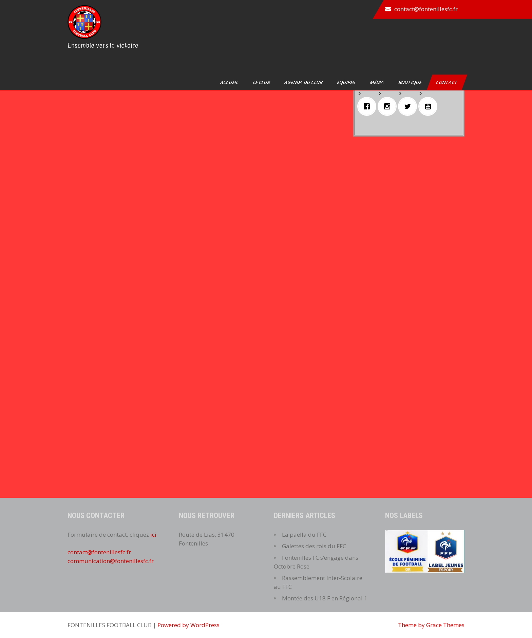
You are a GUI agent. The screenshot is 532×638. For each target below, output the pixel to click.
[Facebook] (368, 106)
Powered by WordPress (188, 625)
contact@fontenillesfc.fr (426, 9)
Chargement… (202, 254)
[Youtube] (429, 106)
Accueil (230, 82)
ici (153, 534)
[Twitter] (409, 106)
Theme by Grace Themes (431, 625)
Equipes (346, 82)
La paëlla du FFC (304, 534)
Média (377, 82)
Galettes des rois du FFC (314, 546)
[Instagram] (389, 106)
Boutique (410, 82)
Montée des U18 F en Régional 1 (324, 598)
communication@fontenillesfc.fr (111, 561)
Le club (261, 82)
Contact (447, 82)
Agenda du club (304, 82)
